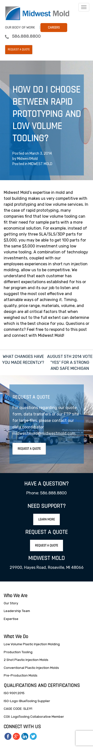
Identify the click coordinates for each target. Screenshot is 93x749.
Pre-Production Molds (20, 675)
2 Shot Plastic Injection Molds (26, 660)
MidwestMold (27, 159)
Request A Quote (29, 449)
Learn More (46, 519)
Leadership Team (17, 611)
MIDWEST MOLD (40, 164)
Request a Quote (19, 49)
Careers (54, 28)
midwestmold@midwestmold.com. (44, 433)
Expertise (11, 619)
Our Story (11, 603)
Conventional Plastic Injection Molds (31, 668)
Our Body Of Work (20, 27)
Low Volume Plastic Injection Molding (32, 644)
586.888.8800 (26, 36)
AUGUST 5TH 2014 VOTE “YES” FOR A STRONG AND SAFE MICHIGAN (70, 362)
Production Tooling (18, 652)
